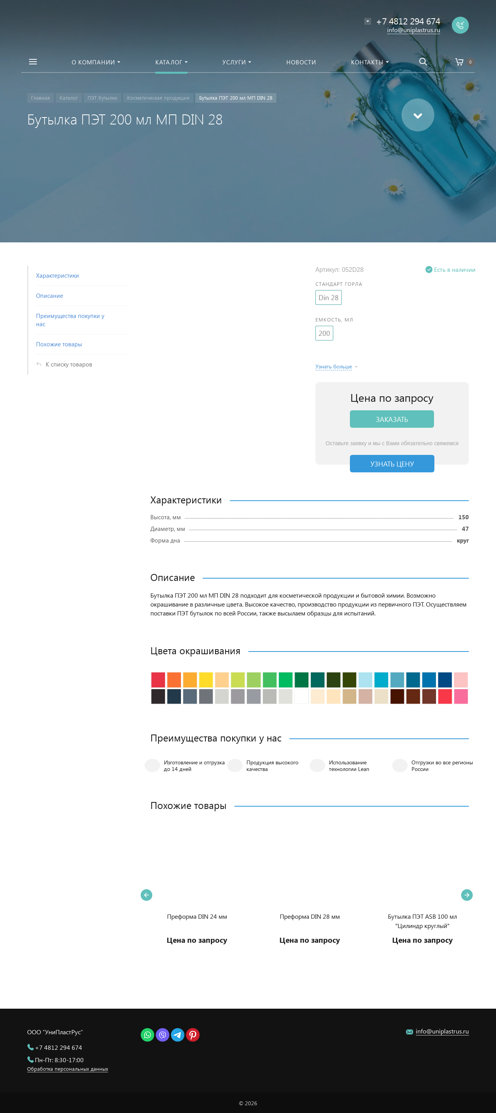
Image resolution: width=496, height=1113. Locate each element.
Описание (49, 295)
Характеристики (57, 275)
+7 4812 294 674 (58, 1047)
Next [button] (467, 895)
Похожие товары (59, 344)
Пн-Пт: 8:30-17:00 (59, 1060)
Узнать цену (392, 463)
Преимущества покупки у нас (70, 320)
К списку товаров (69, 364)
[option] (197, 895)
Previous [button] (146, 895)
